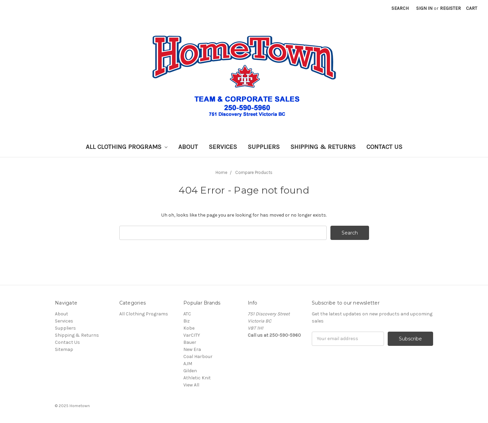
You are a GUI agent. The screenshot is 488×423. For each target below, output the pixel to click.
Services (223, 147)
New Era (192, 349)
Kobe (189, 328)
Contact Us (384, 147)
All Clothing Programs (126, 147)
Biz (186, 321)
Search (400, 8)
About (188, 147)
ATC (187, 314)
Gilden (190, 371)
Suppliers (264, 147)
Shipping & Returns (322, 147)
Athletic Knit (197, 378)
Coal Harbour (197, 356)
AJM (187, 363)
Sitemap (64, 349)
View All (191, 385)
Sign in (424, 8)
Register (450, 8)
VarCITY (191, 335)
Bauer (189, 342)
